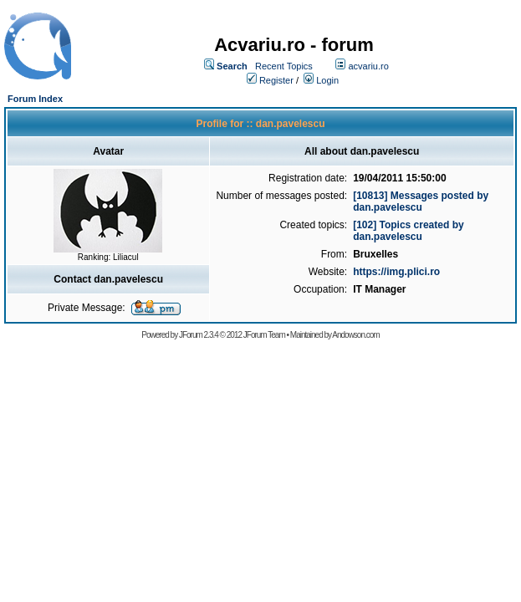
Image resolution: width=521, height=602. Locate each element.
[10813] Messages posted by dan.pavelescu (420, 201)
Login (327, 80)
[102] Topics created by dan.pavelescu (408, 230)
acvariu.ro (368, 66)
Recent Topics (284, 66)
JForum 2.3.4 (198, 334)
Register (276, 80)
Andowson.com (355, 334)
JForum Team (264, 334)
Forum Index (35, 99)
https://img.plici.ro (396, 272)
